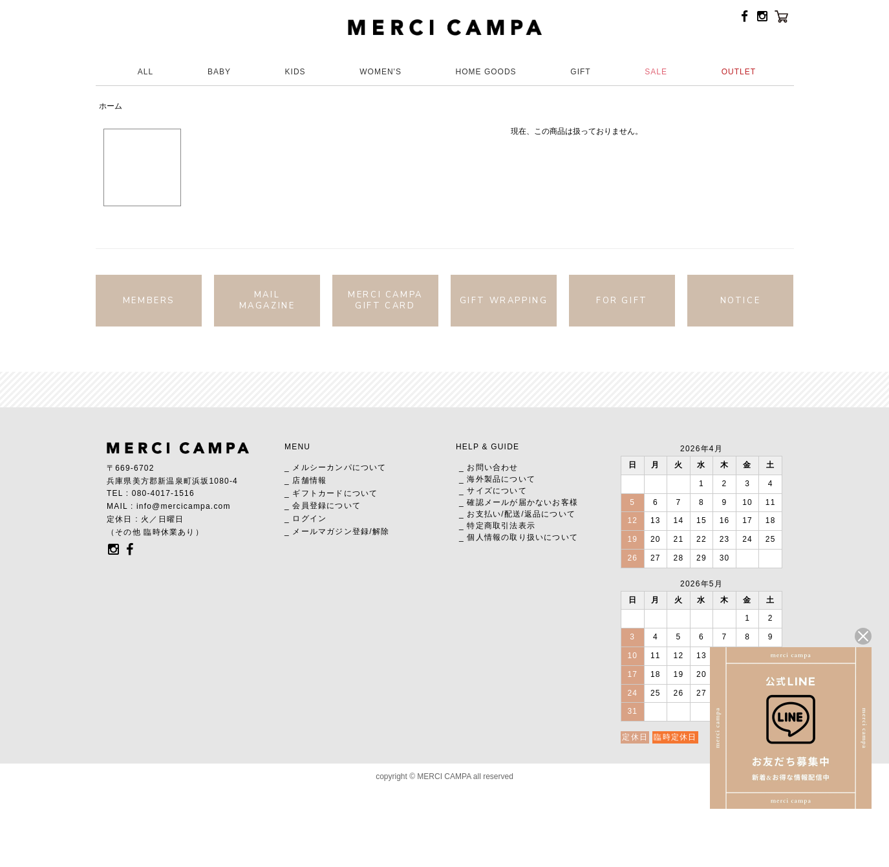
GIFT (580, 72)
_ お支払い (480, 514)
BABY (219, 72)
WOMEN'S (380, 72)
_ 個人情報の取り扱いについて (518, 537)
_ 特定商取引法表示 (497, 525)
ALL (145, 72)
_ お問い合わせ (489, 467)
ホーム (110, 106)
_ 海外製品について (497, 479)
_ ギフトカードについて (331, 493)
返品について (549, 514)
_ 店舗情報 (305, 480)
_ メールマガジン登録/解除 (336, 531)
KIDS (295, 72)
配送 (512, 514)
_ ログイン (305, 518)
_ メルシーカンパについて (335, 467)
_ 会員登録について (322, 505)
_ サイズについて (493, 490)
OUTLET (739, 72)
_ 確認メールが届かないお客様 (518, 502)
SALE (656, 72)
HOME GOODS (486, 72)
